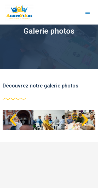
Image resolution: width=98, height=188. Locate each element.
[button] (13, 120)
